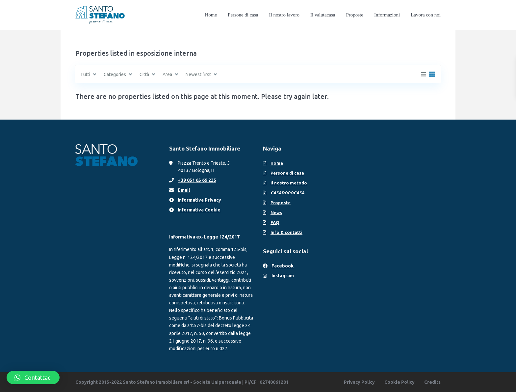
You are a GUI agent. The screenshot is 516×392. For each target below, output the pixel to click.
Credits (432, 382)
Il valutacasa (322, 14)
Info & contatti (286, 232)
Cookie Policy (399, 382)
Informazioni (387, 14)
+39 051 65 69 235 (197, 180)
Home (211, 14)
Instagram (282, 275)
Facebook (282, 265)
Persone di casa (243, 14)
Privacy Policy (359, 382)
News (276, 212)
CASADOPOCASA (287, 192)
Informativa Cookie (199, 209)
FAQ (275, 222)
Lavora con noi (426, 14)
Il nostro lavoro (284, 14)
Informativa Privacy (199, 200)
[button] (33, 377)
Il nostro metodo (289, 183)
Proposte (354, 14)
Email (184, 190)
